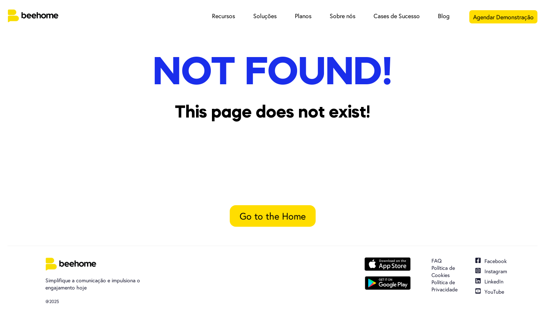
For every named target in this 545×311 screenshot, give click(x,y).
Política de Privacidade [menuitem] (444, 286)
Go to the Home (273, 216)
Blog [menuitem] (444, 16)
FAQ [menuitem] (436, 260)
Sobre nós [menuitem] (342, 16)
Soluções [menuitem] (265, 16)
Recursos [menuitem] (223, 16)
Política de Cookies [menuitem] (443, 272)
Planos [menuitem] (303, 16)
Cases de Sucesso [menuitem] (397, 16)
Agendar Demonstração (503, 17)
